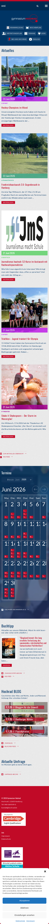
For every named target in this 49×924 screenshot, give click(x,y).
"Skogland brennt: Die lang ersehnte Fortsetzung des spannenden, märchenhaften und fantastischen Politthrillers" (33, 641)
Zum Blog (9, 743)
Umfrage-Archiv (11, 774)
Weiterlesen (8, 125)
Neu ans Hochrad (19, 39)
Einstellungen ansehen (24, 915)
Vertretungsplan (14, 33)
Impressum (30, 921)
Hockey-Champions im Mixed (14, 107)
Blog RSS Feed (10, 746)
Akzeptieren (24, 900)
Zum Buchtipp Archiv (13, 673)
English (36, 39)
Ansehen (6, 665)
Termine (31, 33)
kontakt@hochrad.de (9, 808)
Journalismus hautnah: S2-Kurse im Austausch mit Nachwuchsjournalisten (24, 263)
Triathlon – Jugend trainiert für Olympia (20, 338)
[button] (45, 871)
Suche (36, 6)
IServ (43, 33)
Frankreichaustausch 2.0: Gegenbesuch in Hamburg (20, 186)
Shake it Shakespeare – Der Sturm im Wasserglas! (18, 417)
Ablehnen (24, 908)
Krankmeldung (16, 27)
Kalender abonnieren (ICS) (15, 609)
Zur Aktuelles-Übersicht (13, 453)
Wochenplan (35, 27)
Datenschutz (20, 921)
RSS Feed (6, 457)
